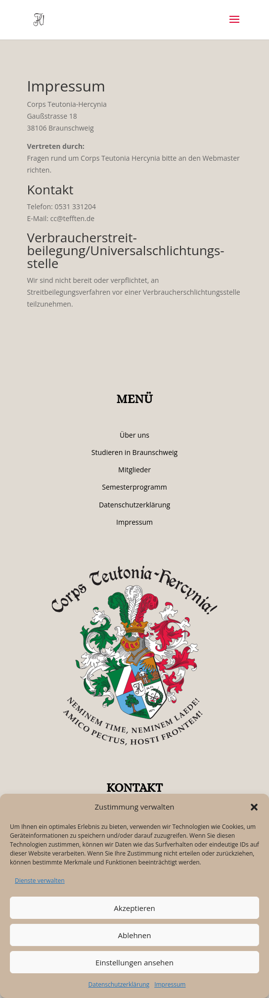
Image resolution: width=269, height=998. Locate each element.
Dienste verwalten (40, 880)
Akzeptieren (134, 908)
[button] (254, 807)
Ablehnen (134, 935)
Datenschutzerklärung (119, 984)
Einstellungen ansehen (134, 962)
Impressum (169, 984)
